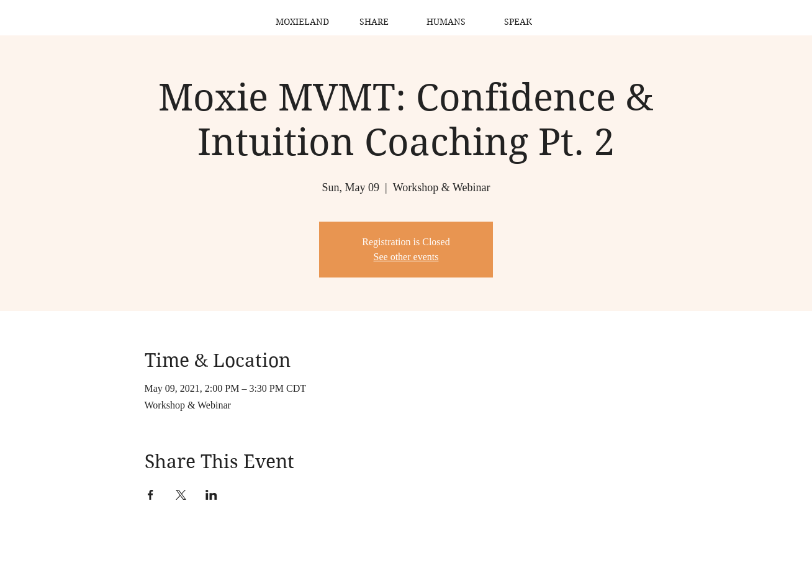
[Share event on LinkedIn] (211, 495)
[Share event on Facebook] (150, 495)
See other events (406, 256)
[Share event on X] (181, 495)
